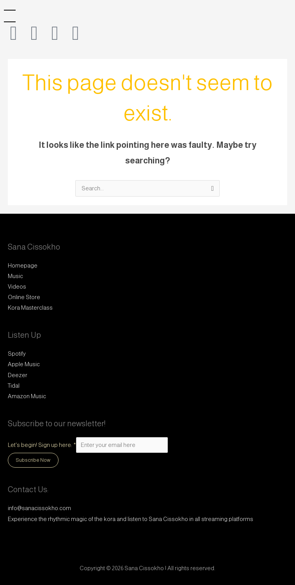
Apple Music (24, 364)
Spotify (17, 354)
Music (15, 276)
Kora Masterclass (30, 308)
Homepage (22, 265)
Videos (17, 287)
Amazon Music (27, 396)
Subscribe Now (33, 460)
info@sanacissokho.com (39, 508)
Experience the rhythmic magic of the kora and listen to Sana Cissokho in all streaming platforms (130, 519)
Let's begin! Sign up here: (42, 445)
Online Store (24, 297)
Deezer (17, 375)
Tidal (14, 386)
